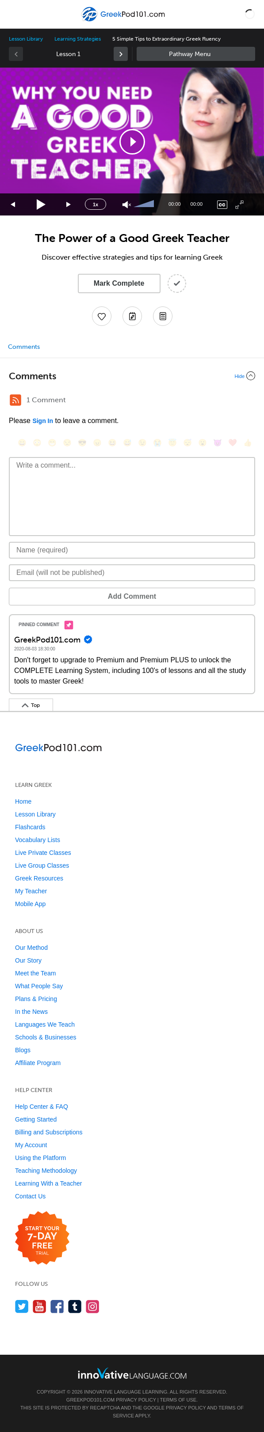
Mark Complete (119, 283)
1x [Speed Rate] (95, 204)
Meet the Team (35, 973)
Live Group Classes (42, 865)
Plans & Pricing (36, 998)
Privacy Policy (136, 1399)
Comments (24, 347)
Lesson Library (26, 39)
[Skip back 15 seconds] (13, 204)
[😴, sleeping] (187, 442)
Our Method (31, 947)
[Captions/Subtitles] (222, 204)
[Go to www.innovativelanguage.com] (132, 1373)
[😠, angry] (97, 442)
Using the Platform (40, 1157)
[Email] (132, 572)
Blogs (23, 1050)
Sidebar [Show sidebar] (196, 54)
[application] (132, 141)
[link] (121, 54)
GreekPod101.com (90, 1399)
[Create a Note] (132, 316)
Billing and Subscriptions (49, 1132)
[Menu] (14, 14)
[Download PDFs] (162, 316)
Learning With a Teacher (48, 1183)
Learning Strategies (77, 39)
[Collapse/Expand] (132, 376)
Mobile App (30, 903)
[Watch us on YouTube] (39, 1306)
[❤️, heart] (232, 442)
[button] (250, 14)
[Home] (124, 20)
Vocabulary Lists (37, 839)
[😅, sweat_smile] (127, 442)
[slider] (145, 204)
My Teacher (31, 891)
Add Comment (132, 596)
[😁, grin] (52, 442)
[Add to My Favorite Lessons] (101, 316)
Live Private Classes (43, 852)
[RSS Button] (15, 400)
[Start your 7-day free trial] (42, 1238)
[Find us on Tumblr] (75, 1306)
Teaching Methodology (46, 1170)
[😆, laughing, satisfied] (112, 442)
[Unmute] (126, 204)
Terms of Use (178, 1399)
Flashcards (30, 827)
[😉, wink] (142, 442)
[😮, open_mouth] (202, 442)
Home (23, 801)
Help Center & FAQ (41, 1106)
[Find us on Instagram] (92, 1306)
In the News (31, 1011)
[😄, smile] (22, 442)
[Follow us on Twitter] (22, 1306)
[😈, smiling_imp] (217, 442)
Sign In (42, 420)
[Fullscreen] (239, 204)
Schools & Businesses (46, 1037)
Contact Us (30, 1196)
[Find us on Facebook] (57, 1306)
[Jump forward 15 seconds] (69, 204)
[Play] (41, 204)
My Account (31, 1145)
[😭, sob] (157, 442)
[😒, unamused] (67, 442)
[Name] (132, 550)
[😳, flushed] (37, 442)
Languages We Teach (45, 1024)
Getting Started (36, 1119)
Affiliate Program (38, 1062)
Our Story (28, 960)
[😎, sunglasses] (82, 442)
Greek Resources (39, 878)
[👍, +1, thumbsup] (247, 442)
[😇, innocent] (172, 442)
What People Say (39, 986)
